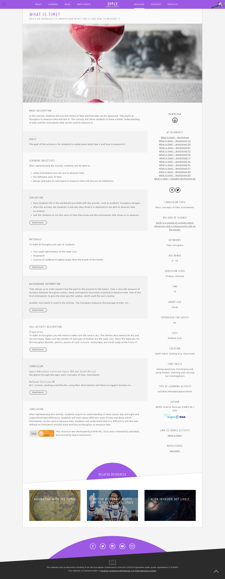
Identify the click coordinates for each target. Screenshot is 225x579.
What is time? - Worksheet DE (175, 144)
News (38, 4)
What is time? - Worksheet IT (174, 158)
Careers (53, 4)
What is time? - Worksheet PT (175, 168)
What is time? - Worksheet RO (175, 172)
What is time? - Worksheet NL (175, 161)
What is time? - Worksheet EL (175, 148)
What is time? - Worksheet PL (175, 165)
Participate (84, 4)
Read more (38, 222)
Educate (139, 4)
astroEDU (175, 451)
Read (68, 4)
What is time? (175, 435)
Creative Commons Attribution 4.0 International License (128, 571)
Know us (173, 4)
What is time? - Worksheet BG (175, 175)
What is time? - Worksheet (175, 137)
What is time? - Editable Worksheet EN (175, 179)
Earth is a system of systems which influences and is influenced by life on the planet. (175, 226)
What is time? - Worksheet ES (175, 151)
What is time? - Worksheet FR (175, 155)
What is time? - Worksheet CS (175, 141)
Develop (156, 4)
